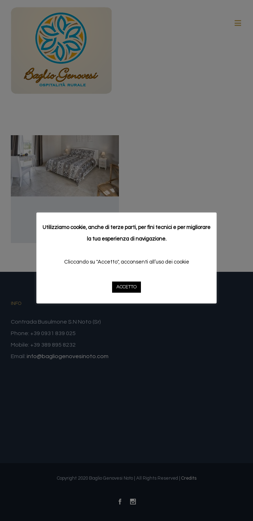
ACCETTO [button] (126, 286)
